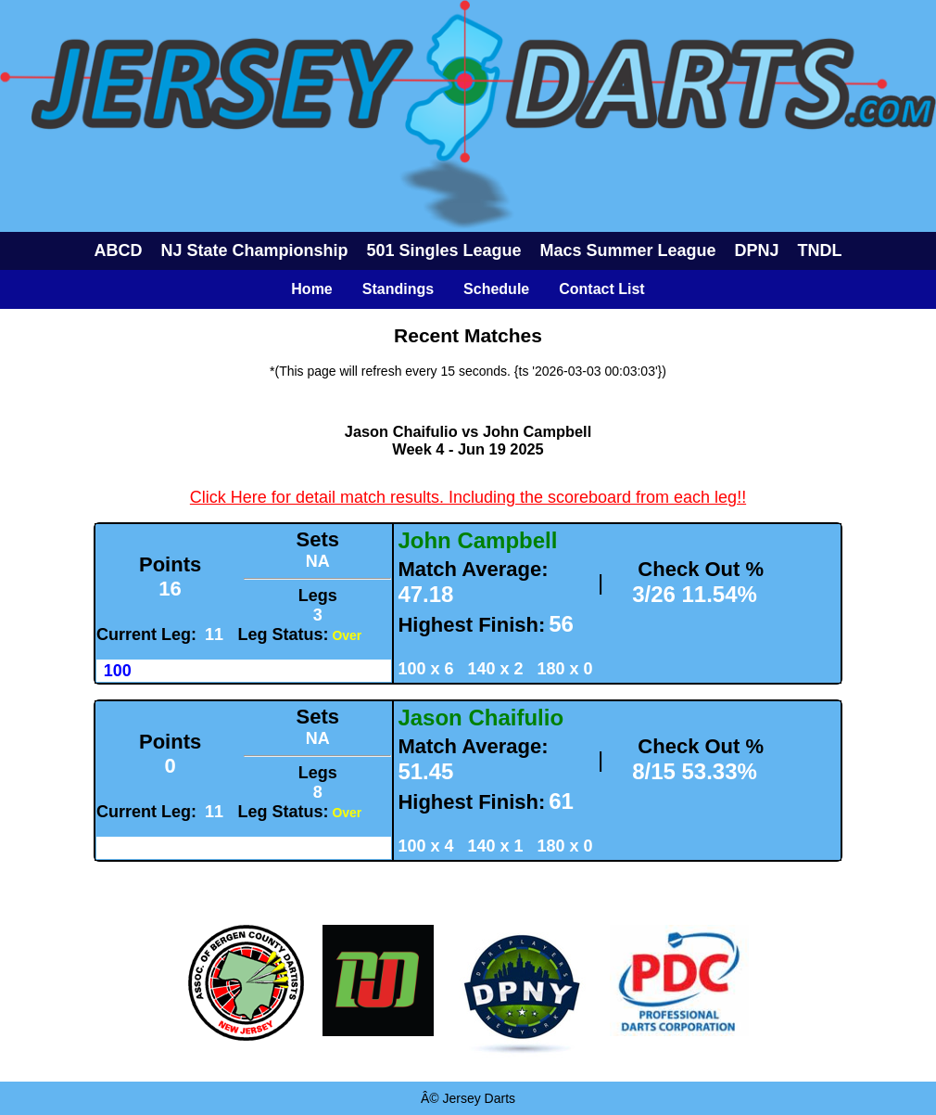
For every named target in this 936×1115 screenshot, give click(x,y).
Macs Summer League (628, 250)
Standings (398, 289)
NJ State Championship (254, 250)
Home (311, 289)
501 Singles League (443, 250)
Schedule (496, 289)
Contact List (601, 289)
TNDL (820, 250)
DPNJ (757, 250)
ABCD (118, 250)
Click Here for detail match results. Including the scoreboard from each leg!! (468, 497)
